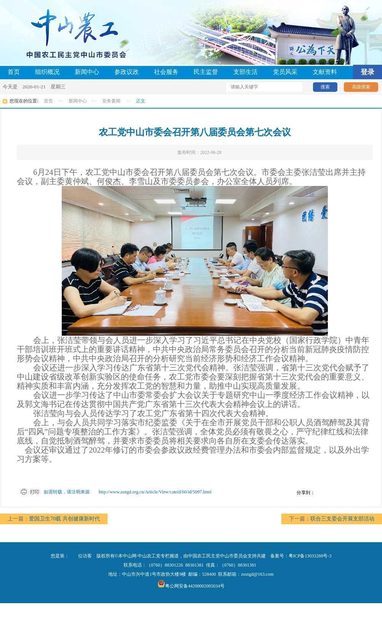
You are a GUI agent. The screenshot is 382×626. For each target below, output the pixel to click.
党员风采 (285, 72)
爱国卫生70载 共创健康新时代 (64, 519)
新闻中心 (87, 72)
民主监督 (206, 72)
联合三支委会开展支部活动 (342, 519)
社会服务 (166, 72)
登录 (367, 72)
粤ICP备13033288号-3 (310, 556)
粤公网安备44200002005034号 (191, 586)
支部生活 (245, 72)
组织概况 (47, 72)
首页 (14, 72)
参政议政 (126, 72)
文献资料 (325, 72)
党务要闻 (111, 101)
